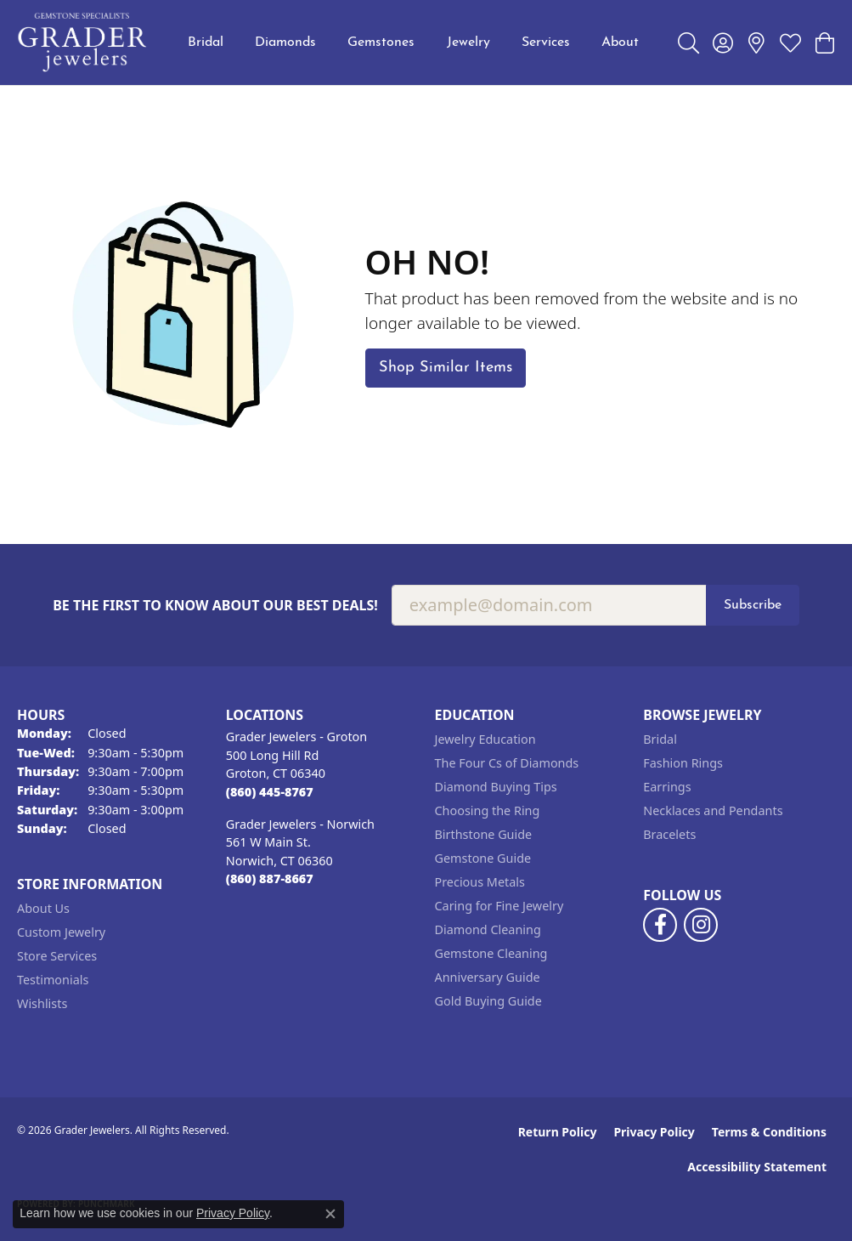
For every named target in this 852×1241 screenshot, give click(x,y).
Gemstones (381, 42)
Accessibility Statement (757, 1167)
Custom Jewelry (61, 932)
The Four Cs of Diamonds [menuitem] (507, 763)
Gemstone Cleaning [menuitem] (491, 953)
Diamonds (285, 42)
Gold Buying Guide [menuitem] (488, 1001)
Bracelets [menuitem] (669, 834)
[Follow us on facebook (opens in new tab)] (660, 925)
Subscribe (752, 605)
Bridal (205, 42)
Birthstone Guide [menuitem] (484, 834)
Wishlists (42, 1003)
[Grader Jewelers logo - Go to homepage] (82, 42)
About (620, 42)
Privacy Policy (653, 1132)
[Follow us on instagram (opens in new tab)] (701, 925)
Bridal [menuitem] (660, 739)
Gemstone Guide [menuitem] (483, 858)
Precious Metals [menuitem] (480, 882)
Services (546, 42)
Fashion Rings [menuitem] (683, 763)
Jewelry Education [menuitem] (485, 739)
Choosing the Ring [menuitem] (487, 810)
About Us (43, 908)
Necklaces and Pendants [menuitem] (712, 810)
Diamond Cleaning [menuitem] (488, 929)
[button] (688, 43)
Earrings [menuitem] (667, 787)
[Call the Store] (269, 792)
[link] (756, 43)
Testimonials (52, 980)
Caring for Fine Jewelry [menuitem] (499, 906)
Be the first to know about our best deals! (215, 606)
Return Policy (557, 1132)
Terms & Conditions (769, 1132)
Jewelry (468, 42)
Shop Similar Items (445, 368)
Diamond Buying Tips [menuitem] (496, 787)
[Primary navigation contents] (413, 42)
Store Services (57, 956)
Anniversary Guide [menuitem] (487, 977)
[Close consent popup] (330, 1214)
